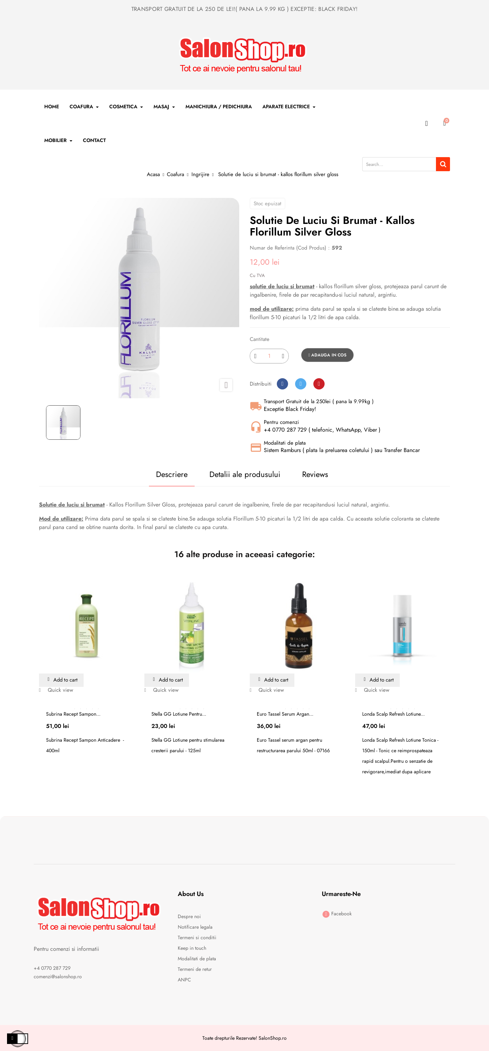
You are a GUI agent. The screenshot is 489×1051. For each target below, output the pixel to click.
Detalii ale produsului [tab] (241, 474)
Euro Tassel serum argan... (285, 714)
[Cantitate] (269, 356)
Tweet (300, 383)
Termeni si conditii (197, 937)
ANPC (184, 980)
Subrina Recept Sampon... (73, 714)
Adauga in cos (327, 355)
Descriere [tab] (160, 474)
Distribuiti (282, 383)
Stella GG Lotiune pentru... (178, 714)
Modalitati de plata (197, 958)
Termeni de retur (195, 969)
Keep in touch (192, 948)
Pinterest (319, 383)
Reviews (319, 474)
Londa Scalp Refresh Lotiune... (393, 714)
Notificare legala (195, 927)
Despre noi (189, 916)
